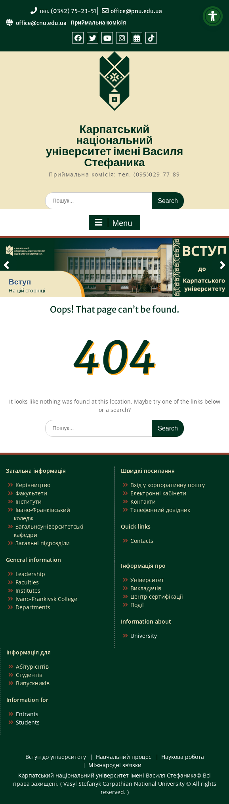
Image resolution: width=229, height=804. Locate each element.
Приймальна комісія (98, 22)
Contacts (141, 540)
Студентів (29, 675)
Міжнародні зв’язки (114, 765)
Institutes (27, 590)
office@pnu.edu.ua (136, 11)
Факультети (31, 493)
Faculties (27, 582)
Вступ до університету (55, 757)
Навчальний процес (123, 757)
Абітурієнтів (32, 666)
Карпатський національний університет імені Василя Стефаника (114, 145)
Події (137, 605)
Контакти (143, 501)
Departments (32, 607)
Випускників (33, 683)
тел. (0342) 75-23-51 (67, 11)
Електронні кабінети (158, 493)
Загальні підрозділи (42, 543)
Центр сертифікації (156, 596)
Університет (147, 580)
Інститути (28, 501)
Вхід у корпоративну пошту (167, 485)
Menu (113, 223)
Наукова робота (182, 757)
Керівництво (32, 485)
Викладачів (145, 588)
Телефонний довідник (160, 510)
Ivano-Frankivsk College (46, 599)
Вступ (20, 281)
